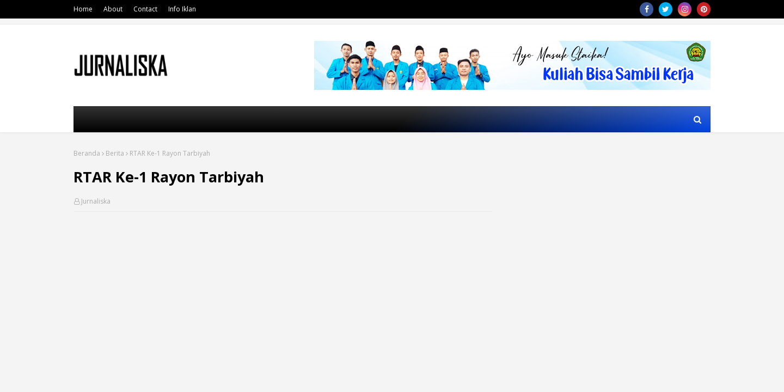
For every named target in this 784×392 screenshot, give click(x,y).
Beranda (87, 153)
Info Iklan (182, 9)
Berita (115, 153)
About (112, 9)
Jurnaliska (96, 201)
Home (83, 9)
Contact (145, 9)
